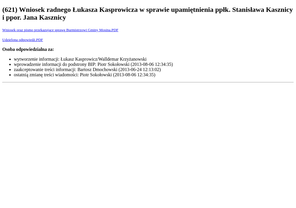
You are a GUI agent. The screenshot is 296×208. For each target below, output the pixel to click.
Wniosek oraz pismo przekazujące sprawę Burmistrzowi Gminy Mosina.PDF (60, 30)
